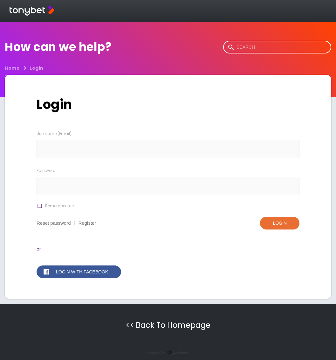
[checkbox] (39, 206)
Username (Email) (54, 133)
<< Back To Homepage (168, 325)
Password (46, 170)
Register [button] (87, 223)
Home (12, 68)
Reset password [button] (54, 223)
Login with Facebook (82, 271)
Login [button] (280, 223)
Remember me (59, 205)
